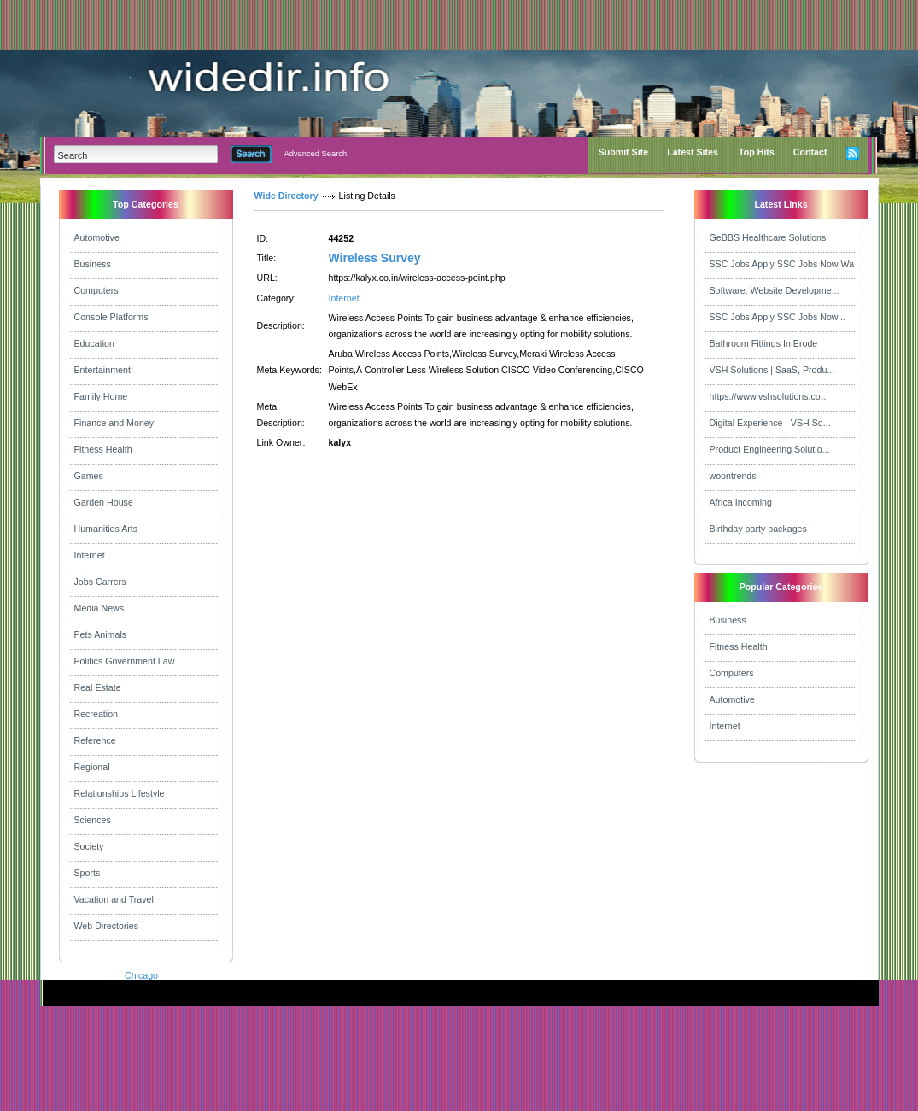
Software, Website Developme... (774, 290)
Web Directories (106, 926)
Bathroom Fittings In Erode (764, 343)
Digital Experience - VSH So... (770, 423)
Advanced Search (316, 153)
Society (89, 846)
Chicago (141, 975)
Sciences (92, 820)
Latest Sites (692, 152)
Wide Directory (286, 195)
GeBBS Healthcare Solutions (768, 237)
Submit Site (624, 152)
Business (92, 264)
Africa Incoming (741, 502)
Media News (99, 608)
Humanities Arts (106, 528)
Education (94, 343)
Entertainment (102, 370)
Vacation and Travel (114, 899)
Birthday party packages (758, 528)
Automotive (97, 237)
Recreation (96, 714)
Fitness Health (103, 449)
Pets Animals (100, 634)
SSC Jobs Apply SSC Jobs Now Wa (782, 264)
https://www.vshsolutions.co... (769, 396)
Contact (810, 152)
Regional (92, 767)
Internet (89, 555)
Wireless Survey (375, 258)
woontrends (733, 476)
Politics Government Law (124, 661)
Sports (87, 873)
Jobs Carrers (100, 581)
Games (88, 476)
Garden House (103, 502)
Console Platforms (111, 317)
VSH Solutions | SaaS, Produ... (772, 370)
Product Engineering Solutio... (770, 449)
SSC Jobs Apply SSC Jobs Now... (777, 317)
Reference (95, 740)
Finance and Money (114, 423)
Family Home (101, 396)
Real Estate (97, 687)
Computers (96, 290)
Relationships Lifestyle (119, 793)
